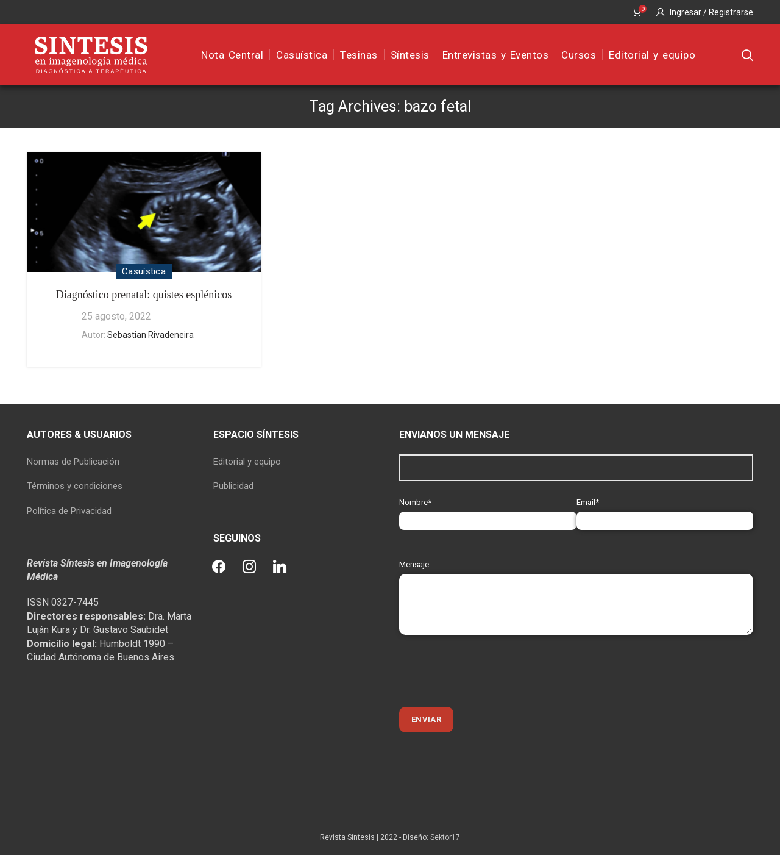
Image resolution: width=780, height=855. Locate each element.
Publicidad (233, 486)
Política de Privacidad (69, 511)
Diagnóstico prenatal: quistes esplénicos (144, 294)
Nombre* (487, 511)
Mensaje (576, 584)
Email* (665, 511)
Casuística (144, 271)
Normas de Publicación (73, 461)
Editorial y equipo (247, 461)
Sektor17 (445, 837)
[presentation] (491, 671)
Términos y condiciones (74, 486)
